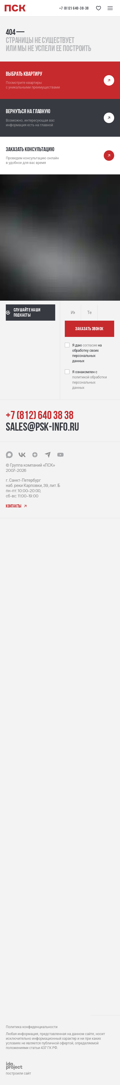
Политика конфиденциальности (32, 1027)
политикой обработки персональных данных (89, 382)
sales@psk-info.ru (42, 426)
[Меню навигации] (110, 8)
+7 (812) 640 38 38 (39, 415)
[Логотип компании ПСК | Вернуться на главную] (15, 8)
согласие (90, 345)
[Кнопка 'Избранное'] (98, 8)
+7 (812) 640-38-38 (74, 8)
